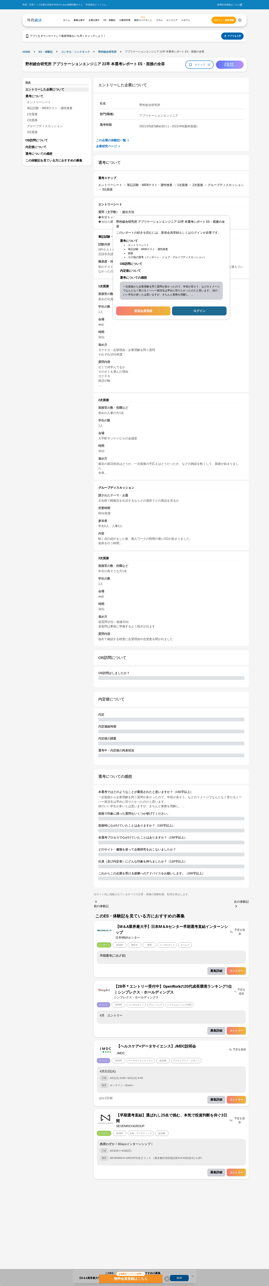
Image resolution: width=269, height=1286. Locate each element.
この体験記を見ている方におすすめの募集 (53, 160)
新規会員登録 (143, 310)
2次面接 (32, 120)
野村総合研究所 (107, 51)
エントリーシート (39, 102)
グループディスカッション (45, 126)
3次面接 (32, 132)
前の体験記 (101, 904)
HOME (26, 51)
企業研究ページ (108, 146)
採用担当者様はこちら (228, 4)
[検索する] (240, 20)
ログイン (199, 310)
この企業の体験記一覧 (113, 140)
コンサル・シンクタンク (75, 51)
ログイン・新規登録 (224, 20)
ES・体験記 (46, 51)
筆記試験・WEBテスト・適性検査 (49, 108)
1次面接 (32, 114)
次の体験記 (241, 904)
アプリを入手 (232, 36)
